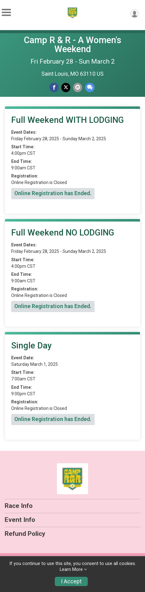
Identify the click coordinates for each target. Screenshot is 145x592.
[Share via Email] (77, 87)
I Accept (71, 581)
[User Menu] (134, 13)
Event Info (20, 519)
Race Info (19, 505)
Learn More (71, 569)
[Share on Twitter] (65, 87)
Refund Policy (25, 533)
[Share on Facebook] (53, 87)
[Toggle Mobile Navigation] (6, 12)
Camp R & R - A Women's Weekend (72, 44)
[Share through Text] (90, 87)
